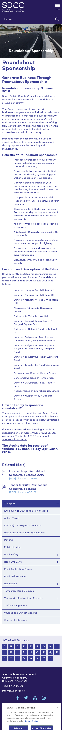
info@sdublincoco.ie (14, 691)
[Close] (57, 713)
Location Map (14, 277)
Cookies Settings (31, 706)
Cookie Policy (31, 727)
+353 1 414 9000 (12, 686)
